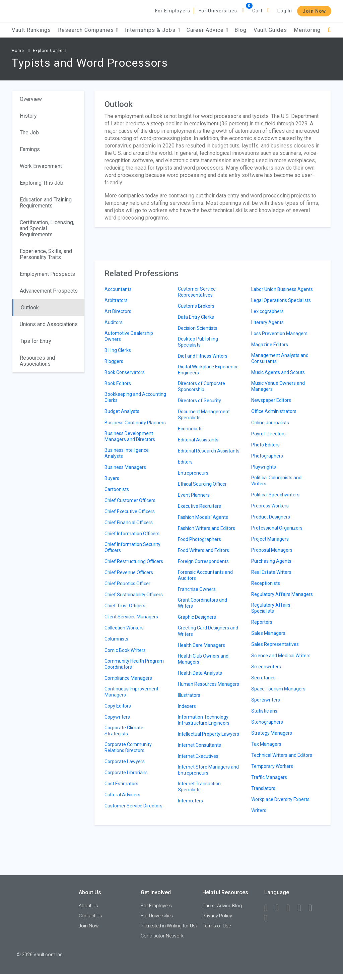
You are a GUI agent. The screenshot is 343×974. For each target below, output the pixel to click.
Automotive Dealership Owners (129, 336)
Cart (257, 10)
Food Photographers (199, 539)
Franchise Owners (197, 589)
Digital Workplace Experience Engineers (208, 369)
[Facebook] (269, 908)
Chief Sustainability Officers (134, 594)
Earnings (30, 149)
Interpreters (190, 800)
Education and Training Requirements (46, 202)
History (28, 116)
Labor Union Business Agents (282, 289)
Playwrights (263, 467)
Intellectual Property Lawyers (208, 734)
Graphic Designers (197, 617)
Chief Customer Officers (130, 500)
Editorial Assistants (198, 439)
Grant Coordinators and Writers (202, 603)
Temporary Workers (272, 766)
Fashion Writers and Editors (206, 528)
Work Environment (41, 166)
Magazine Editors (269, 344)
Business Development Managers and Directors (130, 436)
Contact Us (90, 915)
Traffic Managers (269, 777)
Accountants (118, 289)
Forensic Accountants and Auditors (205, 575)
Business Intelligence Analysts (127, 453)
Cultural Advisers (122, 794)
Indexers (187, 706)
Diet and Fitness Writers (202, 356)
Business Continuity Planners (135, 422)
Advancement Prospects (49, 291)
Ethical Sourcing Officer (202, 484)
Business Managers (125, 467)
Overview (31, 99)
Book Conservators (125, 372)
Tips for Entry (35, 341)
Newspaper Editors (271, 400)
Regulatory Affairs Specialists (270, 608)
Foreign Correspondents (203, 561)
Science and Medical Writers (281, 655)
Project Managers (270, 539)
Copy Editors (118, 706)
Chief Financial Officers (129, 522)
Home (18, 50)
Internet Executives (198, 756)
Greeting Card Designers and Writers (208, 630)
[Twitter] (291, 908)
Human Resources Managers (208, 684)
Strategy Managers (271, 733)
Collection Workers (124, 627)
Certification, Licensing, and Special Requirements (47, 228)
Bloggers (114, 361)
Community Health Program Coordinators (134, 664)
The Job (29, 132)
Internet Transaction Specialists (199, 786)
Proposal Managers (271, 550)
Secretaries (263, 677)
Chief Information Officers (132, 533)
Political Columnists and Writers (276, 480)
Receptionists (265, 583)
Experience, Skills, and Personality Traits (46, 254)
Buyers (112, 478)
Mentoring (307, 30)
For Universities (218, 10)
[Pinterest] (313, 908)
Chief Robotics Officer (127, 583)
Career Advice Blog (222, 905)
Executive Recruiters (199, 506)
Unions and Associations (49, 324)
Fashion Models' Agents (203, 517)
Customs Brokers (196, 306)
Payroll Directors (268, 433)
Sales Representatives (275, 644)
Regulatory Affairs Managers (282, 594)
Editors (185, 462)
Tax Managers (266, 744)
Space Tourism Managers (278, 688)
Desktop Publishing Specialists (198, 342)
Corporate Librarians (126, 772)
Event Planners (194, 495)
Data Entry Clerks (196, 317)
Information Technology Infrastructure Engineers (203, 720)
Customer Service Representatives (197, 292)
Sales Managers (268, 633)
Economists (190, 428)
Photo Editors (265, 444)
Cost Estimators (121, 783)
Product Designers (270, 517)
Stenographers (267, 722)
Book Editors (118, 383)
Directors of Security (199, 400)
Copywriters (117, 717)
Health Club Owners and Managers (203, 659)
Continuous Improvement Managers (131, 691)
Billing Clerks (118, 350)
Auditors (114, 322)
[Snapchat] (269, 918)
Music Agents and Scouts (278, 372)
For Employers (173, 10)
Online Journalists (270, 422)
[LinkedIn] (280, 908)
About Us (88, 905)
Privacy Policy (217, 915)
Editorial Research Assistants (208, 450)
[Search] (329, 30)
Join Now (314, 11)
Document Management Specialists (204, 414)
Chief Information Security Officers (132, 547)
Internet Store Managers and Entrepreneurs (208, 770)
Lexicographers (267, 311)
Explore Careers (50, 50)
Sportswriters (265, 700)
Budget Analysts (122, 411)
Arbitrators (116, 300)
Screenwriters (266, 666)
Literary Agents (267, 322)
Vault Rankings (31, 30)
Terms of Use (216, 925)
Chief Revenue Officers (129, 572)
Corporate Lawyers (125, 761)
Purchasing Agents (271, 561)
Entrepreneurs (193, 473)
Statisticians (264, 711)
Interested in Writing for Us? (169, 925)
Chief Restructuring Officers (134, 561)
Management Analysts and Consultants (279, 358)
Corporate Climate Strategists (124, 730)
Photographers (267, 456)
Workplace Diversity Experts (280, 799)
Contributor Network (162, 935)
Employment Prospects (47, 274)
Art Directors (118, 311)
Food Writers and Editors (203, 550)
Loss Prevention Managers (279, 333)
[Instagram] (302, 908)
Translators (263, 788)
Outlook (30, 307)
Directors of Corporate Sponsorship (201, 386)
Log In (284, 10)
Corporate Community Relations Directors (128, 747)
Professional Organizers (276, 528)
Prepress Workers (270, 505)
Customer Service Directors (133, 805)
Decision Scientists (197, 328)
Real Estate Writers (271, 572)
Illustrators (189, 695)
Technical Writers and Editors (281, 755)
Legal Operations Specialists (281, 300)
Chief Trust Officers (125, 605)
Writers (258, 810)
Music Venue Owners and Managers (278, 386)
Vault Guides (270, 30)
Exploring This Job (41, 183)
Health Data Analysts (200, 673)
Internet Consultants (199, 745)
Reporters (261, 622)
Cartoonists (117, 489)
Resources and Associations (37, 361)
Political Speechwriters (275, 494)
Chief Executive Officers (130, 511)
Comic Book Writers (125, 650)
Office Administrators (273, 411)
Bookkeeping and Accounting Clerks (135, 397)
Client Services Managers (131, 616)
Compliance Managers (128, 678)
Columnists (116, 639)
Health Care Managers (201, 645)
